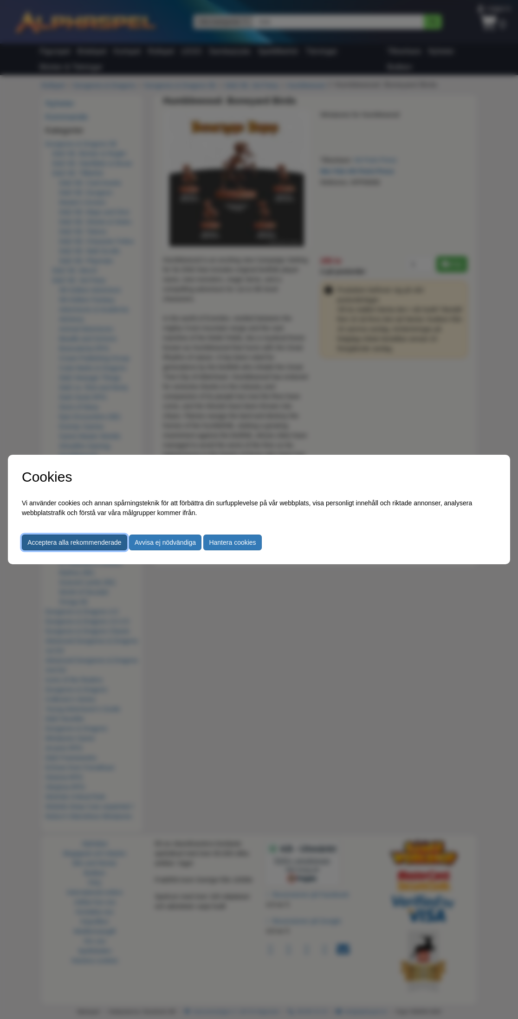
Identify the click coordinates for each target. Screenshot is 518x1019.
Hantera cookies (232, 542)
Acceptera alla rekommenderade (74, 542)
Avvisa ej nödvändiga (165, 542)
